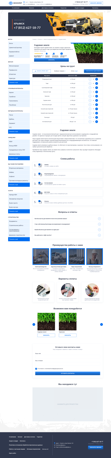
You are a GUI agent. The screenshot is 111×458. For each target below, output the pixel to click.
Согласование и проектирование (14, 230)
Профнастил (13, 70)
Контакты (95, 8)
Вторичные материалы (16, 168)
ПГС (10, 127)
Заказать (51, 60)
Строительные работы (16, 225)
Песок (11, 115)
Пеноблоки (12, 105)
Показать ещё (13, 82)
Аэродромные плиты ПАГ (17, 150)
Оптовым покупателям (33, 449)
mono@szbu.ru (31, 4)
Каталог (31, 8)
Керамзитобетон (14, 51)
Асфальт (12, 176)
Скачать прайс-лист (42, 70)
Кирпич (11, 92)
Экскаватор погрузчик (16, 199)
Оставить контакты (67, 373)
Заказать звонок (96, 3)
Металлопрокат (14, 66)
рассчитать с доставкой (93, 70)
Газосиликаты (13, 101)
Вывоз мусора (13, 207)
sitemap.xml (45, 449)
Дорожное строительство (17, 235)
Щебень (11, 119)
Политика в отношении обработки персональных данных (26, 445)
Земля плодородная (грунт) (50, 39)
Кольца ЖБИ (13, 145)
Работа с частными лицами (17, 449)
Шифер (11, 172)
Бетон (11, 43)
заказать (46, 335)
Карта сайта (12, 453)
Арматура (12, 78)
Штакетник (12, 74)
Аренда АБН (13, 194)
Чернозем (62, 332)
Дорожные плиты (14, 154)
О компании (15, 8)
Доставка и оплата (47, 8)
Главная (34, 39)
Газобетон (12, 96)
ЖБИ (10, 141)
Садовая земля (41, 332)
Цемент (11, 56)
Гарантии (63, 8)
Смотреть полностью (40, 51)
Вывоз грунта (13, 203)
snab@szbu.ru (48, 4)
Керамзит (12, 123)
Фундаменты (13, 221)
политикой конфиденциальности (54, 368)
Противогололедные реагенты (18, 180)
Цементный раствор (15, 47)
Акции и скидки (79, 8)
